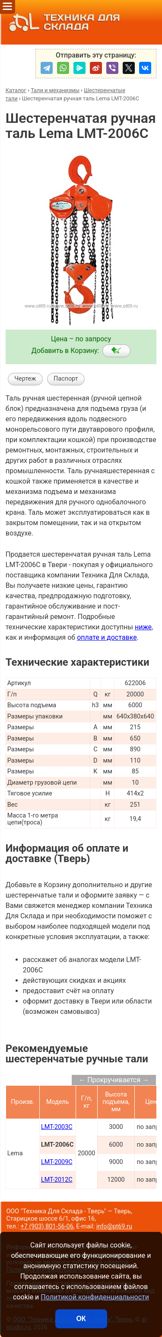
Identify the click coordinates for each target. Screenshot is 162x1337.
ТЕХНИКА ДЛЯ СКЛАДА (62, 22)
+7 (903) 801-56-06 (47, 1226)
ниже (143, 627)
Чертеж (25, 378)
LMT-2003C (57, 1127)
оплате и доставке (107, 637)
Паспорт (66, 378)
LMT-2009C (57, 1162)
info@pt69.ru (114, 1226)
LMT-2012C (57, 1179)
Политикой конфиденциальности (95, 1297)
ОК (81, 1318)
